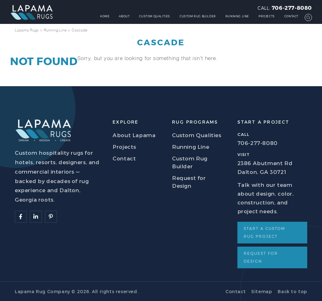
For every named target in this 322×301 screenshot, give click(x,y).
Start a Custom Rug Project (264, 232)
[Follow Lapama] (21, 217)
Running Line (237, 16)
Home (104, 16)
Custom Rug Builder (198, 16)
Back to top (292, 291)
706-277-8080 (292, 7)
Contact (291, 16)
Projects (266, 16)
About (124, 16)
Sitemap (261, 291)
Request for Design (261, 257)
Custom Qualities (154, 16)
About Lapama (134, 135)
